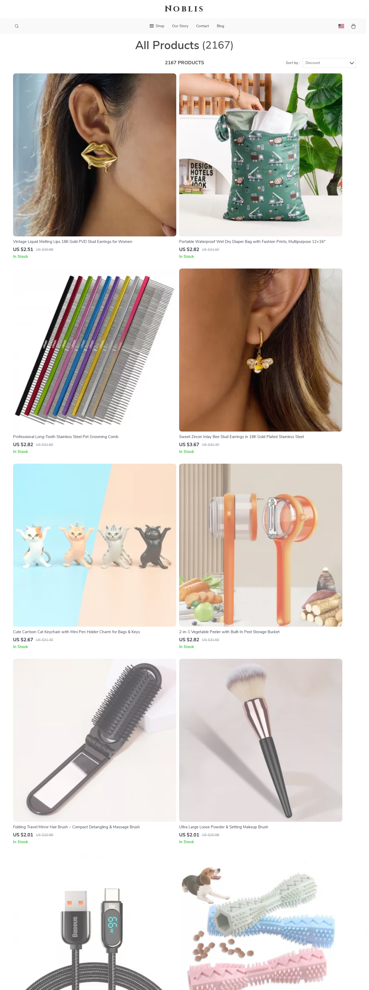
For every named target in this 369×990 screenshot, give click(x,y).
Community (143, 950)
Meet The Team (146, 872)
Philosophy (142, 941)
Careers (139, 881)
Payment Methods (215, 898)
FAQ (203, 881)
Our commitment (279, 894)
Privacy (162, 979)
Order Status (210, 907)
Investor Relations (149, 915)
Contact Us (209, 864)
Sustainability (145, 933)
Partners (140, 924)
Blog (220, 26)
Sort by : (293, 71)
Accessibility (180, 979)
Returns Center (212, 890)
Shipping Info (211, 872)
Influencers (143, 898)
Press (138, 890)
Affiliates (141, 907)
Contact (202, 26)
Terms (151, 979)
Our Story (180, 26)
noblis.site (273, 864)
